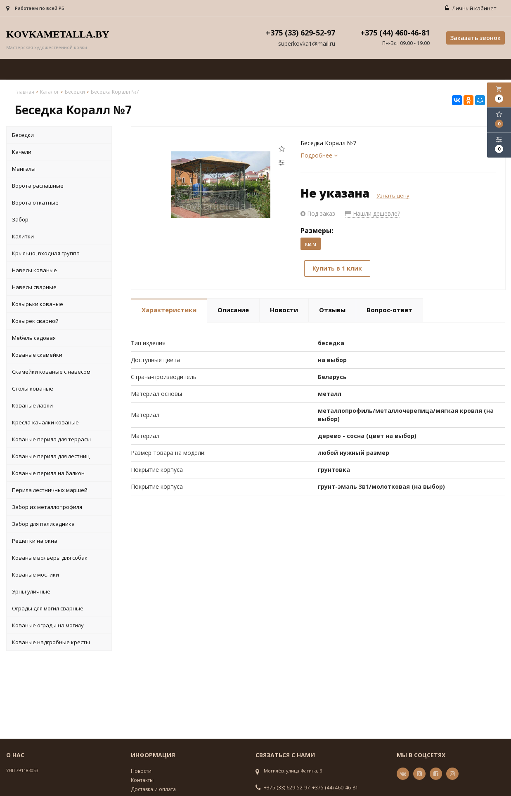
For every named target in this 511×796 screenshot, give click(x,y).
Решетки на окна (34, 540)
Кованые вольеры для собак (50, 557)
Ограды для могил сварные (47, 608)
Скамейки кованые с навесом (51, 371)
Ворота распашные (38, 185)
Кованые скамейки (37, 354)
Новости (284, 310)
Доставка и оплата (153, 789)
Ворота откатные (35, 202)
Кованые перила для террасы (51, 439)
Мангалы (23, 168)
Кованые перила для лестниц (51, 456)
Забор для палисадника (43, 524)
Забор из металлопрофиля (47, 507)
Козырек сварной (35, 321)
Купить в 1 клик (337, 269)
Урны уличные (31, 591)
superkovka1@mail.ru (306, 44)
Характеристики (169, 310)
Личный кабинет (471, 8)
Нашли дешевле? (372, 213)
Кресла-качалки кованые (45, 422)
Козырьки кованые (37, 304)
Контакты (142, 780)
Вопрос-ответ (389, 310)
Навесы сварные (34, 287)
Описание (233, 310)
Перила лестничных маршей (50, 490)
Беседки (23, 135)
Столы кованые (32, 388)
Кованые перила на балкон (48, 473)
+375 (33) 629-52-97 (287, 787)
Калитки (23, 236)
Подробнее (319, 155)
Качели (21, 151)
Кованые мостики (35, 574)
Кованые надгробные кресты (51, 642)
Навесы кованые (34, 270)
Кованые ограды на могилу (48, 625)
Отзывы (332, 310)
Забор (20, 219)
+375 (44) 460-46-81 (335, 787)
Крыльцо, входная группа (46, 253)
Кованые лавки (32, 405)
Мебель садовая (34, 337)
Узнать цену (392, 195)
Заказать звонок (475, 38)
